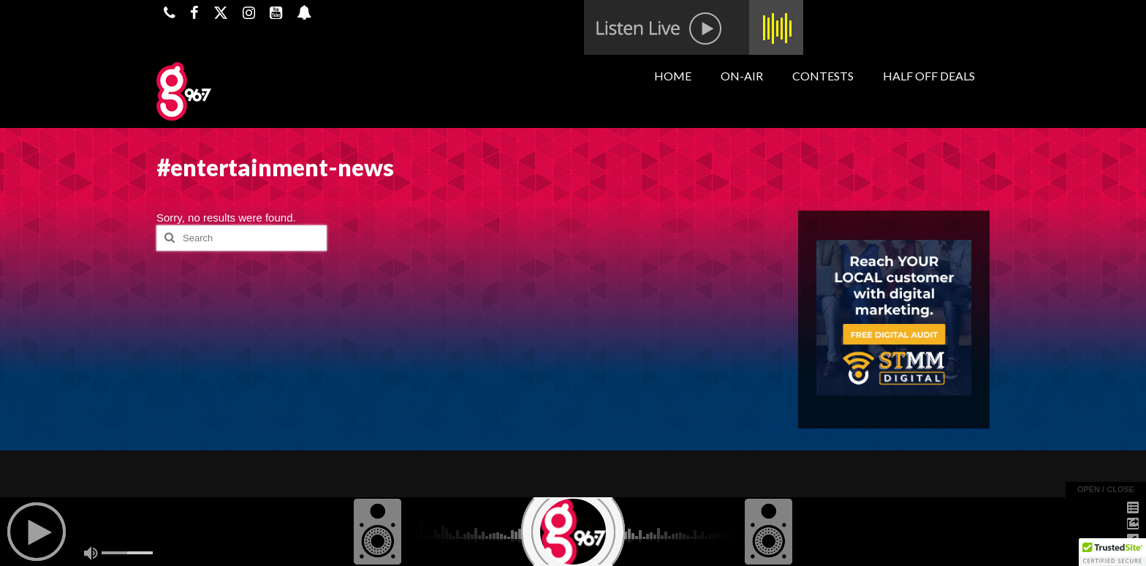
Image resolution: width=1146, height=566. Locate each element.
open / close (1105, 489)
